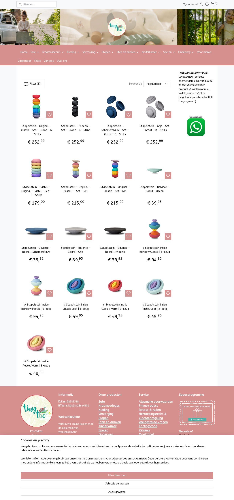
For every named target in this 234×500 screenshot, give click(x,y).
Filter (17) (32, 84)
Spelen (169, 52)
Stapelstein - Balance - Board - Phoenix (115, 249)
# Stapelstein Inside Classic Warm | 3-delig (115, 306)
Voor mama (204, 52)
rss (123, 493)
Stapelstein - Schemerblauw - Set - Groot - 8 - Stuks (115, 130)
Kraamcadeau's (53, 52)
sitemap (116, 493)
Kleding (73, 52)
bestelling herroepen (136, 493)
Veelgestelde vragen (153, 422)
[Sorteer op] (157, 84)
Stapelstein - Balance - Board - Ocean (154, 188)
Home (24, 52)
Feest (37, 60)
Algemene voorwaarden (156, 401)
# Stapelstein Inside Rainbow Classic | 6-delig (154, 249)
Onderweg (186, 52)
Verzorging (90, 52)
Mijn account (193, 4)
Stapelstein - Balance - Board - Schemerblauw (36, 249)
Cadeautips (24, 60)
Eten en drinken (128, 52)
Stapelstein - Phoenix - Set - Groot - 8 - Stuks (75, 128)
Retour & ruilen (150, 410)
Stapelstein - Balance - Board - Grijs (75, 249)
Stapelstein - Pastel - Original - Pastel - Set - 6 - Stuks (36, 191)
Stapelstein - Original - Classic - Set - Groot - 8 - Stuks (36, 130)
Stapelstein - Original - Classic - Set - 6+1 (115, 188)
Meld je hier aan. (188, 435)
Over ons (62, 60)
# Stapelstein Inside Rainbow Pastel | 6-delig (36, 306)
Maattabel (146, 434)
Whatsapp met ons (36, 451)
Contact (49, 60)
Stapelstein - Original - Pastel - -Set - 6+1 (75, 188)
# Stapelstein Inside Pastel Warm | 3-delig (36, 363)
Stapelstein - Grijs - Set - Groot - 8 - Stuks (154, 128)
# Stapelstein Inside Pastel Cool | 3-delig (154, 306)
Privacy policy (148, 405)
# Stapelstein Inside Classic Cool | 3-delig (76, 306)
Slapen (108, 52)
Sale (35, 52)
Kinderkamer (151, 52)
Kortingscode (148, 426)
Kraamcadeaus (109, 405)
